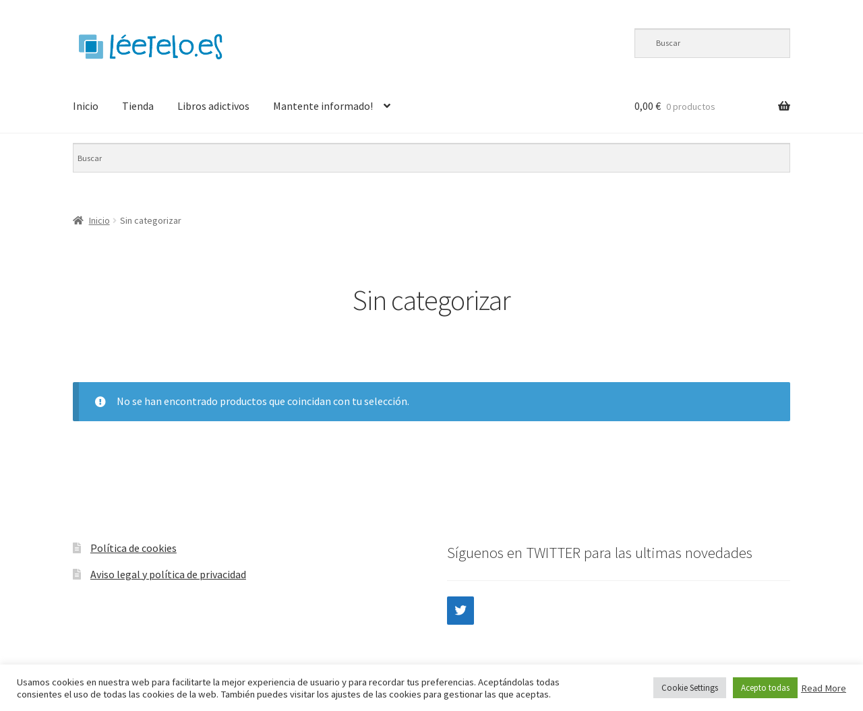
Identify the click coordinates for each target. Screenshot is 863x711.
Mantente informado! (323, 106)
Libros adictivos (213, 106)
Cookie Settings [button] (689, 687)
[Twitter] (460, 610)
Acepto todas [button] (765, 687)
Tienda (138, 106)
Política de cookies (133, 548)
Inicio (85, 106)
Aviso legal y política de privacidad (168, 574)
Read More (823, 688)
